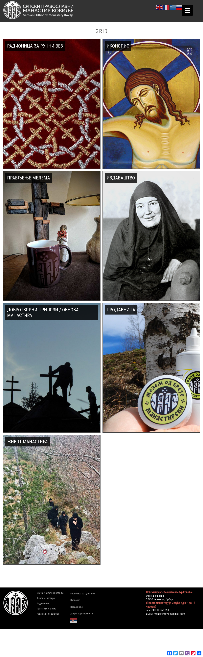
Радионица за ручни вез (82, 593)
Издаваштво (43, 603)
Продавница (76, 607)
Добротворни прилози (81, 613)
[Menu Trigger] (187, 10)
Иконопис (75, 600)
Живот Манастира (46, 598)
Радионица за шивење (48, 613)
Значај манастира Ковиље (50, 593)
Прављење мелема (46, 608)
